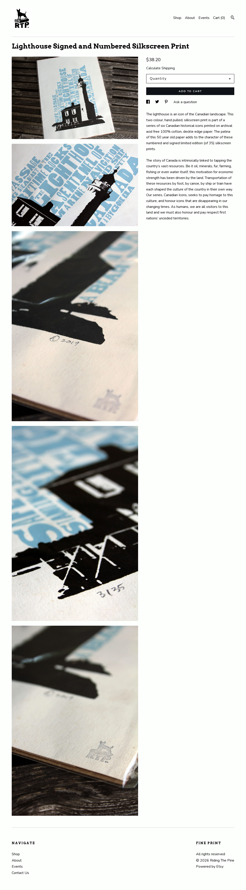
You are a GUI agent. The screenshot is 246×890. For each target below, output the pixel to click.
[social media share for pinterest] (166, 102)
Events (204, 17)
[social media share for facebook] (148, 102)
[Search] (232, 18)
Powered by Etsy (209, 866)
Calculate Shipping (160, 68)
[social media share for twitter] (157, 102)
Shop (177, 17)
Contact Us (20, 872)
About (190, 17)
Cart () (219, 17)
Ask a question (185, 102)
